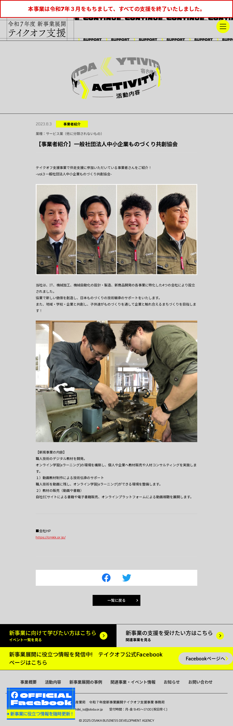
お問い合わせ (200, 682)
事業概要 (28, 682)
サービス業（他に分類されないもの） (75, 134)
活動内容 (53, 682)
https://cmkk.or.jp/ (51, 537)
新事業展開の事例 (85, 682)
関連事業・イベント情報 (132, 682)
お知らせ (172, 682)
